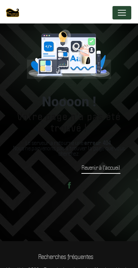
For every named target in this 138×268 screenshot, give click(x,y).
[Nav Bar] (121, 12)
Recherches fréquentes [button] (65, 256)
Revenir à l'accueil (101, 167)
